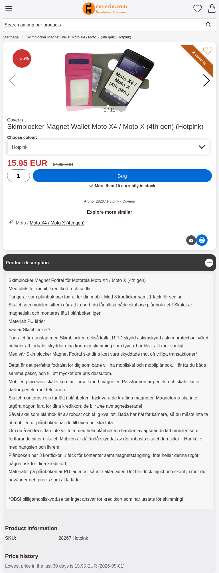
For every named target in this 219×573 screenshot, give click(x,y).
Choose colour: (22, 137)
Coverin (15, 120)
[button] (206, 80)
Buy (122, 176)
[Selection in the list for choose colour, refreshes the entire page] (108, 147)
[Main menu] (8, 8)
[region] (109, 262)
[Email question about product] (191, 240)
